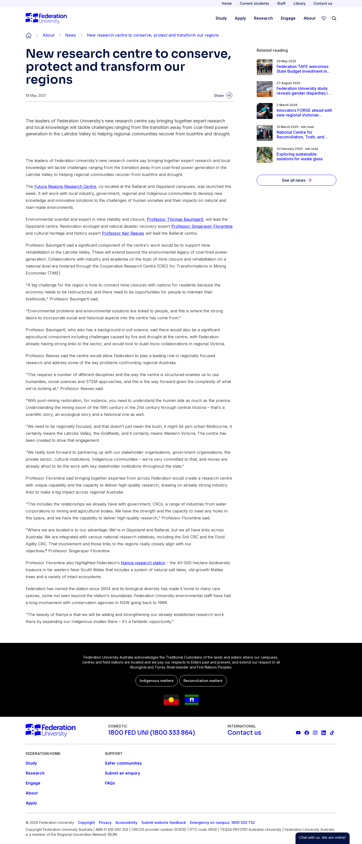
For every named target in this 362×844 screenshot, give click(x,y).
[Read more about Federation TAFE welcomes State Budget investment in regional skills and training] (305, 69)
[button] (323, 838)
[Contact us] (244, 733)
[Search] (334, 18)
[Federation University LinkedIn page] (323, 733)
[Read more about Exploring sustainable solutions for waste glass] (305, 156)
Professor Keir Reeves (123, 233)
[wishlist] (323, 18)
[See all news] (296, 180)
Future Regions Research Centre (65, 186)
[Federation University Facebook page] (306, 733)
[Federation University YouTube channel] (298, 733)
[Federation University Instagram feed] (315, 733)
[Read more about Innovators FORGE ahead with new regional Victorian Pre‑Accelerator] (305, 112)
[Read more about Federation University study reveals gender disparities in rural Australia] (305, 91)
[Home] (46, 18)
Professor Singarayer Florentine (202, 226)
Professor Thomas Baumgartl (175, 219)
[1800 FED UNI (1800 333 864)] (151, 733)
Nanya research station (143, 562)
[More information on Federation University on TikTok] (332, 733)
